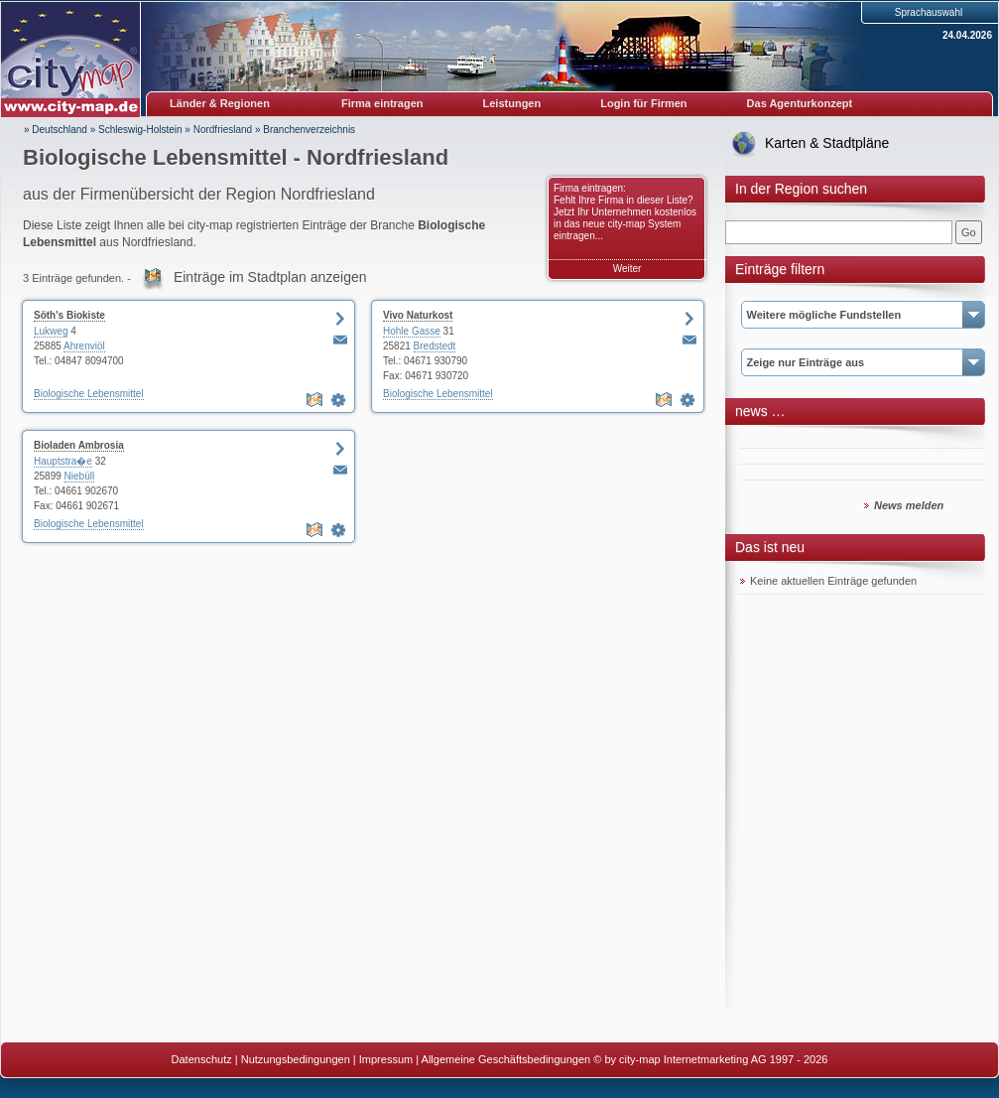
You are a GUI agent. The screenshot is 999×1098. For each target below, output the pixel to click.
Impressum (386, 1059)
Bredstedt (435, 346)
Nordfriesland (222, 129)
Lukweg (50, 331)
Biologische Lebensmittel (89, 393)
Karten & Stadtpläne (827, 143)
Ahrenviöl (84, 346)
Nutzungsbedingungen (295, 1059)
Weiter (627, 268)
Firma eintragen (382, 103)
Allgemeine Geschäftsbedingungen (506, 1059)
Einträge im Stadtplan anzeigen (270, 277)
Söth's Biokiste (69, 315)
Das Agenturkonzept (800, 103)
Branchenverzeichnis (309, 129)
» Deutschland (55, 129)
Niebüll (79, 476)
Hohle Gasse (411, 331)
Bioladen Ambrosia (79, 445)
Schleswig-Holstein (140, 129)
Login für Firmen (643, 103)
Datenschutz (202, 1059)
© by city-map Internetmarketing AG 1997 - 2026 (710, 1059)
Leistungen (512, 103)
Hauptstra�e (63, 461)
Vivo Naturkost (417, 315)
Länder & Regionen (220, 103)
